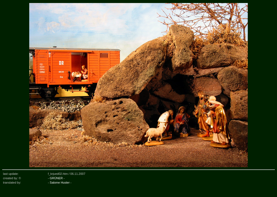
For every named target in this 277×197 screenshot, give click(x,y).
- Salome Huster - (59, 182)
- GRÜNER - (56, 178)
